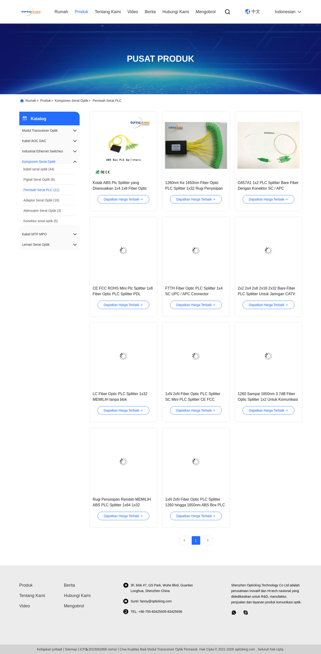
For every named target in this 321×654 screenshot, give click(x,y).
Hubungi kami (175, 11)
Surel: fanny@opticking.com (147, 601)
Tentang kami (108, 11)
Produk (81, 11)
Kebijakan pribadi (49, 649)
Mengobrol (205, 11)
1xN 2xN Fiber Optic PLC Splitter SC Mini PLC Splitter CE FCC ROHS (192, 399)
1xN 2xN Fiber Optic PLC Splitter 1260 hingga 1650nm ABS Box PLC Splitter (195, 505)
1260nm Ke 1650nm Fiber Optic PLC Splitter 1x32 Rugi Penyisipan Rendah (194, 188)
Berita (150, 11)
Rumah (61, 11)
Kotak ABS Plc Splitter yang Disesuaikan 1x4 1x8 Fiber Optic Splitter (120, 188)
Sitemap (71, 649)
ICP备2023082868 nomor (98, 649)
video (132, 11)
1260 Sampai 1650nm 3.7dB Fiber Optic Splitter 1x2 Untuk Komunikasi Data (268, 399)
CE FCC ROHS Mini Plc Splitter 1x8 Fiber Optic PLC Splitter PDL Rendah (123, 294)
